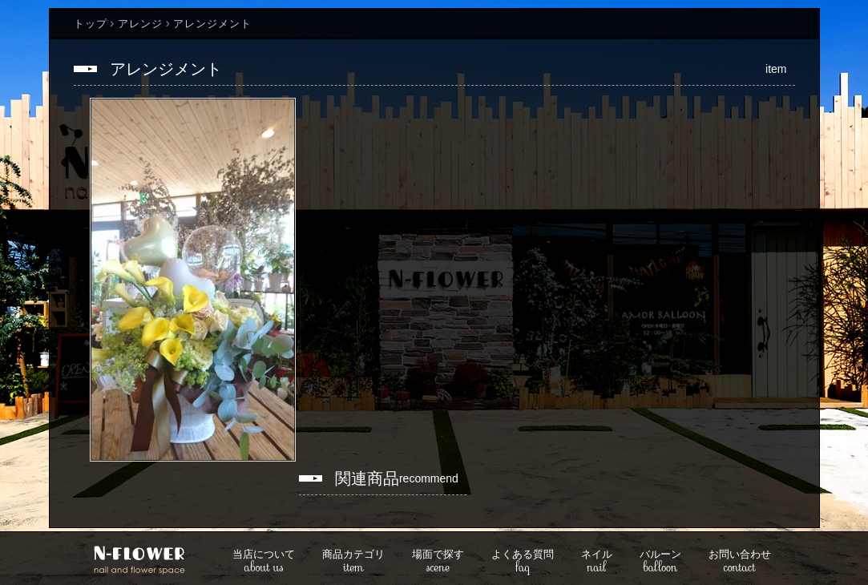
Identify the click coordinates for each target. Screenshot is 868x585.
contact (740, 562)
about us (263, 562)
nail (596, 562)
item (353, 562)
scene (438, 562)
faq (522, 562)
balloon (660, 562)
